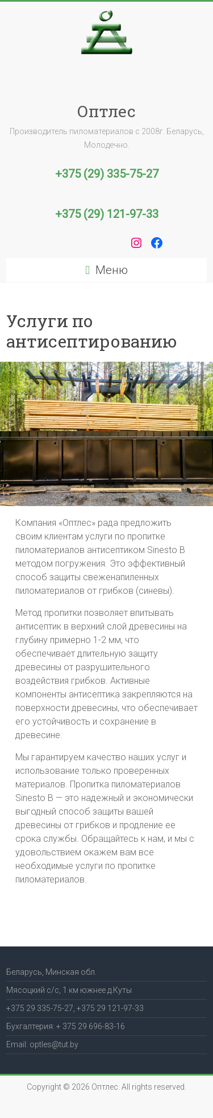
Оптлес (106, 111)
